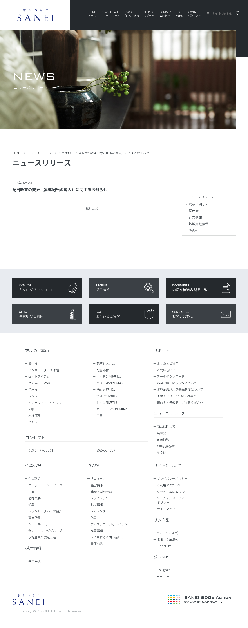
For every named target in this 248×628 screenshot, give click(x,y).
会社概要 (34, 498)
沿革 (31, 504)
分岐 (31, 409)
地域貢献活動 (198, 224)
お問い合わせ (166, 370)
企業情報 (195, 217)
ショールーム (37, 524)
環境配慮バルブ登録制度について (180, 389)
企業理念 (34, 478)
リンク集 (162, 520)
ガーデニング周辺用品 (111, 409)
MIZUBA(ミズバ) (170, 533)
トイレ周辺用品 (107, 402)
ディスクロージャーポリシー (110, 524)
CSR (31, 491)
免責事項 (97, 530)
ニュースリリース (201, 196)
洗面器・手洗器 (39, 383)
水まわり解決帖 (170, 539)
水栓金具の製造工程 (42, 537)
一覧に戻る (90, 208)
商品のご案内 (37, 350)
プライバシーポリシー (172, 478)
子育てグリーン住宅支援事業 (177, 396)
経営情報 (97, 485)
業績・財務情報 (101, 491)
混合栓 (33, 363)
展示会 (194, 210)
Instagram (166, 570)
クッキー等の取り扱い (172, 491)
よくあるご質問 (167, 363)
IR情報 (93, 465)
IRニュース (98, 478)
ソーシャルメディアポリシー (170, 500)
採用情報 (33, 548)
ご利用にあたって (169, 485)
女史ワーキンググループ (45, 530)
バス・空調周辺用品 (110, 383)
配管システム (105, 363)
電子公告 (97, 543)
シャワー (34, 396)
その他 (194, 230)
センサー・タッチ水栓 (43, 370)
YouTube (165, 576)
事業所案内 (36, 517)
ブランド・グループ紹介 (45, 511)
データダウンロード (171, 376)
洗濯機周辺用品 (107, 396)
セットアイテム (39, 376)
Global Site (166, 546)
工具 (99, 415)
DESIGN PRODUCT (41, 450)
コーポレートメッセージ (45, 485)
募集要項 (34, 561)
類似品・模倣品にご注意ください (180, 402)
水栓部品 (34, 415)
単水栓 (33, 389)
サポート (162, 350)
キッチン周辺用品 (108, 376)
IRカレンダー (100, 511)
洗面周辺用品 (105, 389)
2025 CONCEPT (106, 450)
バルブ (33, 422)
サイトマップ (166, 509)
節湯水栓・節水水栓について (177, 383)
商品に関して (198, 204)
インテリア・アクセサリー (46, 402)
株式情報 (97, 504)
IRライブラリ (100, 498)
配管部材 (102, 370)
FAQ (93, 517)
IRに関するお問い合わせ (107, 537)
